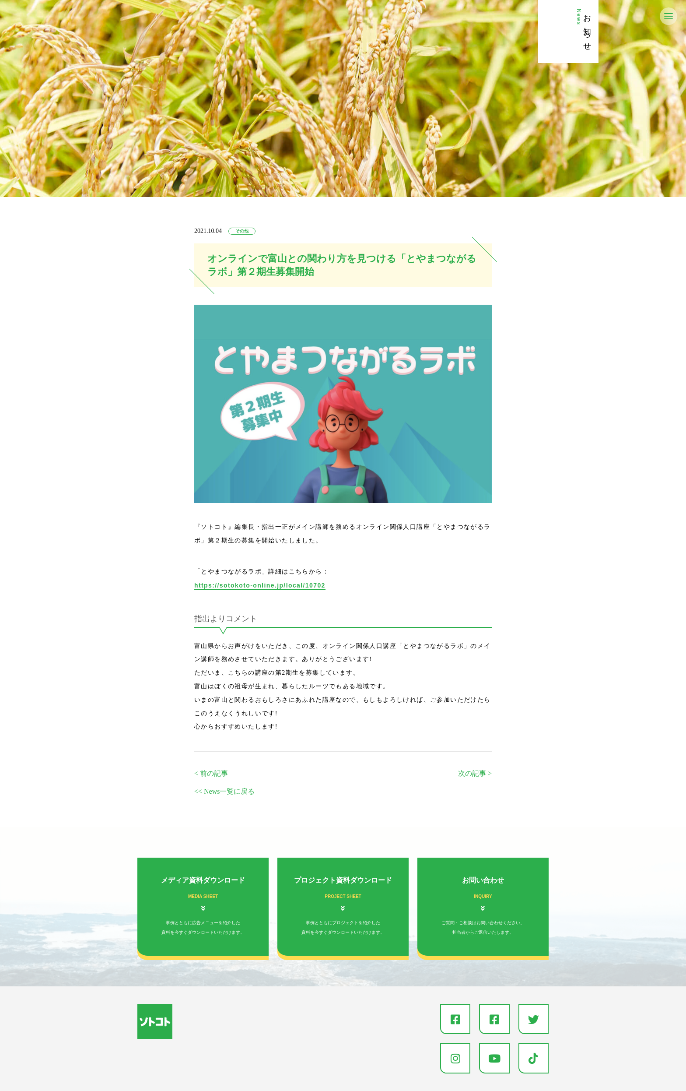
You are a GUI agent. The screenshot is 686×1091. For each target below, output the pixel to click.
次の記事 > (475, 773)
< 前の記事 (211, 773)
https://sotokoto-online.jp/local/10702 (260, 585)
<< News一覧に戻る (224, 791)
